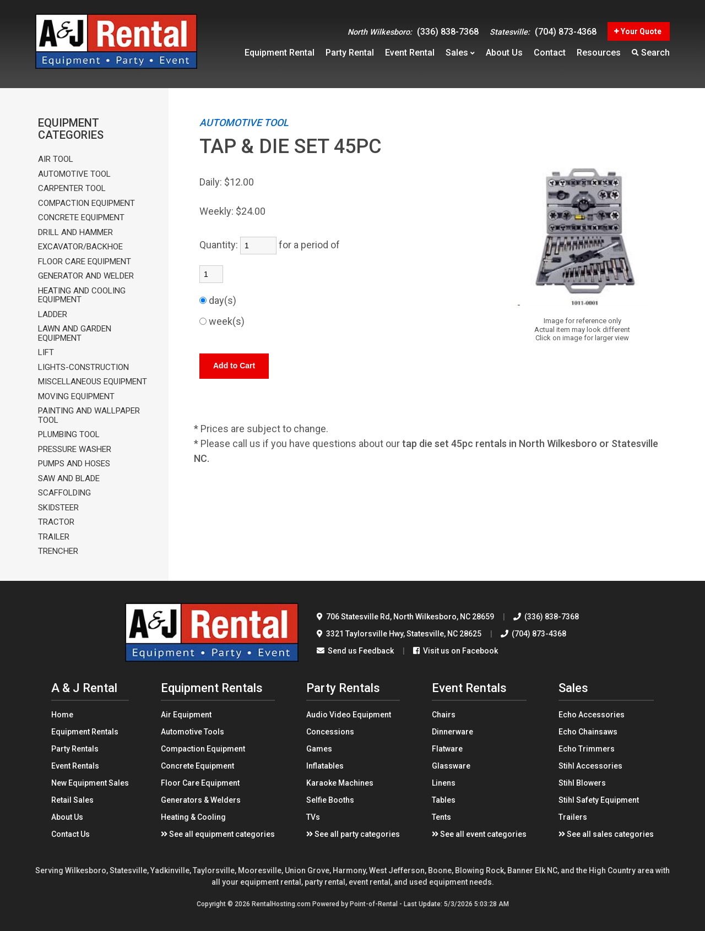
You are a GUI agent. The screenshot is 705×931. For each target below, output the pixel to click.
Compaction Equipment (203, 748)
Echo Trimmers (586, 748)
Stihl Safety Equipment (598, 800)
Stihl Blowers (582, 782)
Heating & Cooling (193, 817)
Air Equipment (186, 714)
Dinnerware (452, 731)
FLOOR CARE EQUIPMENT (84, 261)
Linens (443, 782)
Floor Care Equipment (200, 782)
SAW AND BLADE (69, 478)
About (504, 52)
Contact (550, 52)
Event (410, 52)
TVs (313, 817)
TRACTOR (56, 522)
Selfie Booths (330, 800)
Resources (599, 52)
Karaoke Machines (339, 782)
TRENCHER (58, 551)
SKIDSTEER (58, 508)
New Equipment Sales (90, 782)
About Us (67, 817)
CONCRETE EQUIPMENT (81, 217)
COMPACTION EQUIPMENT (86, 203)
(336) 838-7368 (413, 31)
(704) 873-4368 (543, 31)
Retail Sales (72, 800)
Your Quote (637, 31)
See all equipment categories (218, 834)
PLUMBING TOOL (69, 434)
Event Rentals (75, 765)
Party (350, 52)
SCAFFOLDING (64, 493)
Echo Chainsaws (587, 731)
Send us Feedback (355, 650)
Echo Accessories (591, 714)
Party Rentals (75, 748)
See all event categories (479, 834)
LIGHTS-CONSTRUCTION (83, 367)
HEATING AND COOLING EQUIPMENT (82, 295)
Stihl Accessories (590, 765)
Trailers (572, 817)
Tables (443, 800)
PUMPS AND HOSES (74, 464)
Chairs (443, 714)
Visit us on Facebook (455, 650)
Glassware (451, 765)
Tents (441, 817)
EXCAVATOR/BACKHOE (80, 247)
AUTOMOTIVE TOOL (74, 174)
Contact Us (70, 834)
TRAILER (53, 537)
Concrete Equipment (197, 765)
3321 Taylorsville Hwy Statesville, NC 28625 (399, 633)
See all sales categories (606, 834)
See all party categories (353, 834)
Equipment (279, 52)
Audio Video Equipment (348, 714)
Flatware (447, 748)
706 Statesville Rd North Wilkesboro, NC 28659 (405, 616)
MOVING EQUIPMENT (76, 396)
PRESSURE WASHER (74, 449)
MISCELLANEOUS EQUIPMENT (92, 381)
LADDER (52, 314)
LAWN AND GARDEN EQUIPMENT (74, 333)
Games (319, 748)
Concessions (330, 731)
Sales (460, 52)
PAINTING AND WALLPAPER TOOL (89, 415)
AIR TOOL (55, 159)
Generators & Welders (201, 800)
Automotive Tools (192, 731)
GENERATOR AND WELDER (86, 276)
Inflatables (325, 765)
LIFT (46, 352)
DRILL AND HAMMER (75, 232)
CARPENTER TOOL (72, 188)
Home (62, 714)
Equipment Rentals (84, 731)
